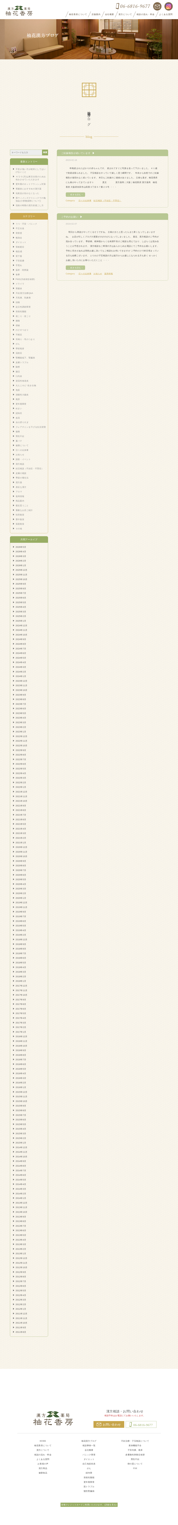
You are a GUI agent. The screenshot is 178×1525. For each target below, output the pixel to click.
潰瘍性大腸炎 (22, 395)
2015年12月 (21, 1092)
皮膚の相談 (21, 473)
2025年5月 (21, 602)
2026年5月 (21, 547)
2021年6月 (21, 819)
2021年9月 (21, 805)
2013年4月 (21, 1240)
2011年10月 (21, 1323)
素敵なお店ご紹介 (24, 510)
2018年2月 (21, 976)
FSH (135, 1468)
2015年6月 (21, 1119)
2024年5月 (21, 658)
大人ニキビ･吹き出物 (26, 385)
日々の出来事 (22, 450)
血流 (18, 418)
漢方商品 (43, 1468)
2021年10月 (21, 801)
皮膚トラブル (22, 362)
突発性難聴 (21, 311)
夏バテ (19, 441)
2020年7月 (21, 870)
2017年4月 (21, 1018)
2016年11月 (21, 1041)
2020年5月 (21, 879)
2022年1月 (21, 787)
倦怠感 (19, 251)
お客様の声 (43, 1464)
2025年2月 (21, 616)
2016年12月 (21, 1036)
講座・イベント (23, 459)
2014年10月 (21, 1156)
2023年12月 (21, 681)
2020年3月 (21, 888)
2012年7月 (21, 1281)
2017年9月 (21, 999)
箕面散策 (20, 524)
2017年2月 (21, 1027)
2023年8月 (21, 699)
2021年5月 (21, 824)
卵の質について (135, 1464)
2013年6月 (21, 1230)
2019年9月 (21, 912)
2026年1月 (21, 565)
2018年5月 (21, 962)
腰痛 (18, 321)
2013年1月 (21, 1253)
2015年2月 (21, 1138)
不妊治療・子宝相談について (135, 1441)
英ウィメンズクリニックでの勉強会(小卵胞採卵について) (31, 199)
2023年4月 (21, 718)
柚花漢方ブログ (89, 1441)
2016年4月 (21, 1073)
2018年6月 (21, 958)
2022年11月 (21, 741)
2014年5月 (21, 1180)
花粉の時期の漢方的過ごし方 (30, 205)
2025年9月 (21, 584)
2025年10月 (21, 579)
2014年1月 (21, 1198)
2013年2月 (21, 1249)
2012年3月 (21, 1300)
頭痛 (18, 302)
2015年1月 (21, 1143)
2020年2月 (21, 893)
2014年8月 (21, 1166)
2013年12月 (21, 1203)
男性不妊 (20, 436)
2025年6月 (21, 598)
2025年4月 (21, 607)
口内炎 (19, 376)
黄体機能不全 (135, 1445)
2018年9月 (21, 944)
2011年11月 (21, 1318)
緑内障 (89, 1473)
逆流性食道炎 (22, 381)
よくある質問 (166, 14)
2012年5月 (21, 1290)
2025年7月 (21, 593)
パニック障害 (88, 1455)
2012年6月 (21, 1286)
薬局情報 (20, 496)
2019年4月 (21, 930)
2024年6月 (21, 653)
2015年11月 (21, 1096)
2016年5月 (21, 1069)
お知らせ (20, 454)
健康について (22, 445)
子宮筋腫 (20, 260)
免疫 (18, 390)
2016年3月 (21, 1078)
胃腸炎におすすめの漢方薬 (28, 189)
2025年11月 (21, 574)
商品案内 (20, 501)
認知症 (19, 413)
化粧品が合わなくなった (27, 193)
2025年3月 (21, 611)
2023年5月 (21, 713)
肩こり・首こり (23, 316)
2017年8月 (21, 1004)
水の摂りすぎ (22, 422)
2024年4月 (21, 662)
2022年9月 (21, 750)
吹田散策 (20, 515)
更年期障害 (21, 404)
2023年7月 (21, 704)
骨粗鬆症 (20, 247)
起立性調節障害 (23, 307)
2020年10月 (21, 856)
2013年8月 (21, 1221)
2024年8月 (21, 644)
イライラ (20, 284)
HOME (43, 1441)
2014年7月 (21, 1170)
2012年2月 (21, 1304)
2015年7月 (21, 1115)
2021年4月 (21, 829)
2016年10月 (21, 1046)
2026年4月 (21, 551)
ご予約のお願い (69, 217)
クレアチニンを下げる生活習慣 (31, 427)
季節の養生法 (22, 478)
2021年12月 (21, 792)
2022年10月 (21, 745)
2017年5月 (21, 1013)
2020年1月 (21, 898)
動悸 (18, 367)
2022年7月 (21, 759)
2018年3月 (21, 972)
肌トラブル (89, 1487)
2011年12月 (21, 1313)
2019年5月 (21, 925)
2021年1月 (21, 842)
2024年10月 (21, 635)
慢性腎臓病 (89, 1491)
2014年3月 (21, 1189)
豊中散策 (20, 519)
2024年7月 (21, 648)
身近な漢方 (21, 487)
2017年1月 (21, 1032)
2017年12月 (21, 986)
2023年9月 (21, 695)
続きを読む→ (75, 194)
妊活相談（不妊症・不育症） (30, 468)
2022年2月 (21, 782)
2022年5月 (21, 768)
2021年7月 (21, 815)
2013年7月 (21, 1226)
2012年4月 (21, 1295)
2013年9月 (21, 1217)
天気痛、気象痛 (23, 297)
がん (18, 344)
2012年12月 (21, 1258)
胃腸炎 (19, 288)
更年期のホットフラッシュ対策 (31, 184)
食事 (18, 274)
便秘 (18, 325)
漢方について (125, 14)
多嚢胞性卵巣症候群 (135, 1455)
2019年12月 (21, 902)
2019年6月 (21, 921)
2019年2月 (21, 935)
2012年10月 (21, 1267)
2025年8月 (21, 588)
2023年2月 (21, 727)
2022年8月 (21, 755)
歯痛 (18, 431)
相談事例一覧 (88, 1445)
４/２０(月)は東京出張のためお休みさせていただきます (31, 178)
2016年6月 (21, 1064)
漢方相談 (20, 464)
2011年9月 (21, 1327)
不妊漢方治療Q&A (24, 293)
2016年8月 (21, 1055)
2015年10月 (21, 1101)
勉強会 (19, 238)
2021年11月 (21, 796)
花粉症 (19, 353)
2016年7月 (21, 1059)
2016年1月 (21, 1087)
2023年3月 (21, 722)
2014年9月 (21, 1161)
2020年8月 (21, 865)
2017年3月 (21, 1023)
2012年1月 (21, 1309)
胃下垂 (19, 256)
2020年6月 (21, 875)
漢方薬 (19, 482)
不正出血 (20, 228)
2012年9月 (21, 1272)
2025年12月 (21, 570)
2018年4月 (21, 967)
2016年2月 (21, 1082)
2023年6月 (21, 708)
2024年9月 (21, 639)
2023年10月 (21, 690)
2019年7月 (21, 916)
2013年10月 (21, 1212)
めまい (19, 408)
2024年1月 (21, 676)
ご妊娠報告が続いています (76, 153)
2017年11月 (21, 990)
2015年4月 (21, 1129)
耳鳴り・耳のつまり (25, 339)
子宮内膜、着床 (135, 1450)
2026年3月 (21, 556)
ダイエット (21, 242)
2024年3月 (21, 667)
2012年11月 (21, 1263)
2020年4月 (21, 884)
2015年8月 (21, 1110)
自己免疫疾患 (88, 1464)
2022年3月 (21, 778)
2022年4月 (21, 773)
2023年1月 (21, 731)
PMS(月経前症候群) (25, 279)
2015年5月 (21, 1124)
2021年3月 (21, 833)
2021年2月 (21, 838)
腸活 (18, 371)
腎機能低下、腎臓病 (25, 358)
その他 (19, 528)
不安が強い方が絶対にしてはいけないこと (31, 170)
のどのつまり (22, 330)
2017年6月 (21, 1009)
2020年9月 (21, 861)
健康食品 (43, 1473)
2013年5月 (21, 1235)
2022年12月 (21, 736)
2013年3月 (21, 1244)
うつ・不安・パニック (26, 224)
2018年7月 (21, 953)
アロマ (19, 491)
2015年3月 (21, 1133)
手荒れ (19, 265)
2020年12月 (21, 847)
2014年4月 (21, 1184)
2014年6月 (21, 1175)
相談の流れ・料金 (146, 14)
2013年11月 (21, 1207)
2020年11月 (21, 852)
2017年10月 (21, 995)
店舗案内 (96, 14)
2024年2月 (21, 672)
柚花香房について (78, 14)
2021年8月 (21, 810)
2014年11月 (21, 1152)
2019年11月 (21, 907)
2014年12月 (21, 1147)
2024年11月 (21, 630)
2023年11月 (21, 685)
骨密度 (19, 233)
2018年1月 (21, 981)
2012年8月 (21, 1276)
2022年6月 (21, 764)
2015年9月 (21, 1106)
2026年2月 (21, 561)
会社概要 (109, 14)
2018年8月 (21, 949)
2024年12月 (21, 625)
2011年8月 (21, 1332)
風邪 (18, 399)
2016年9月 (21, 1050)
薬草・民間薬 (22, 270)
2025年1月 (21, 621)
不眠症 (19, 334)
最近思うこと (22, 505)
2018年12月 (21, 939)
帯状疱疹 (20, 348)
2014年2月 (21, 1193)
